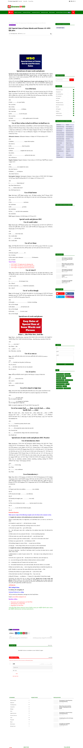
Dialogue (65, 98)
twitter (61, 296)
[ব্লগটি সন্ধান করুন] (62, 80)
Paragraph (65, 109)
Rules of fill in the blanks (70, 128)
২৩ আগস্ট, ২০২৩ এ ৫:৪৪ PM (46, 664)
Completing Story (65, 94)
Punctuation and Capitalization (61, 136)
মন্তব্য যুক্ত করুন (15, 676)
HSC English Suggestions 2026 (61, 27)
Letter (65, 106)
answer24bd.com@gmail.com (19, 596)
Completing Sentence (70, 134)
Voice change (59, 142)
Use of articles (59, 130)
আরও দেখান (50, 645)
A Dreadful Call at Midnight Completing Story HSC (67, 281)
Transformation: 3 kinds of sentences (70, 140)
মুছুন (15, 670)
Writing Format (65, 115)
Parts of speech (69, 126)
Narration (68, 138)
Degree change (69, 142)
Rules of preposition (60, 132)
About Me (20, 1)
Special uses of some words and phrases (70, 130)
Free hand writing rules (70, 136)
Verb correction (60, 128)
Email (65, 100)
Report (65, 111)
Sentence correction (70, 147)
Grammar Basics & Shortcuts (62, 12)
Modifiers (58, 144)
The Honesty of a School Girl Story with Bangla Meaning (67, 270)
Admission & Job (44, 12)
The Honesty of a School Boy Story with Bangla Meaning (67, 258)
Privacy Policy (30, 1)
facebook (70, 293)
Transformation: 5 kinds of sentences (61, 140)
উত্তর (13, 670)
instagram (70, 296)
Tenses (67, 124)
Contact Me (25, 1)
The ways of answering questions (61, 134)
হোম (9, 23)
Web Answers (52, 12)
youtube (61, 293)
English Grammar (17, 12)
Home (11, 12)
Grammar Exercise (36, 12)
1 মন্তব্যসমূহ (50, 657)
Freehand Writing (26, 12)
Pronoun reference (69, 144)
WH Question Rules (60, 138)
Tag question (59, 149)
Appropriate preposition (70, 132)
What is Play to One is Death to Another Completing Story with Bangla (68, 264)
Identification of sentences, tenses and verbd (61, 126)
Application (65, 91)
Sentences (59, 124)
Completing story (60, 151)
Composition (65, 96)
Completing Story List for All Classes (67, 275)
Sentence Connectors (61, 147)
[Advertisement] (53, 6)
